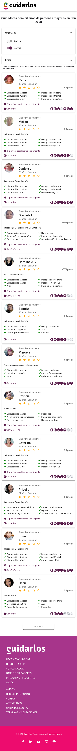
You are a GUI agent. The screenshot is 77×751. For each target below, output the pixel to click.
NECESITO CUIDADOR (18, 659)
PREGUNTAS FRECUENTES (20, 677)
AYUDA (10, 682)
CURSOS (11, 698)
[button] (38, 33)
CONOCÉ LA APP (15, 664)
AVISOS (10, 689)
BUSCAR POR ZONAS (18, 694)
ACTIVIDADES (14, 703)
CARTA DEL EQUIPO (17, 707)
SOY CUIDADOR (15, 668)
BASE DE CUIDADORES (19, 673)
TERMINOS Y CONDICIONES (21, 712)
